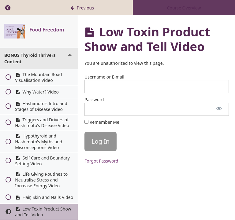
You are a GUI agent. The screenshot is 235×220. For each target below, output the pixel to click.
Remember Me (101, 122)
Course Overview (184, 8)
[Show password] (219, 109)
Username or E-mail (104, 77)
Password (94, 99)
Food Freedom (46, 29)
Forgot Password (101, 161)
